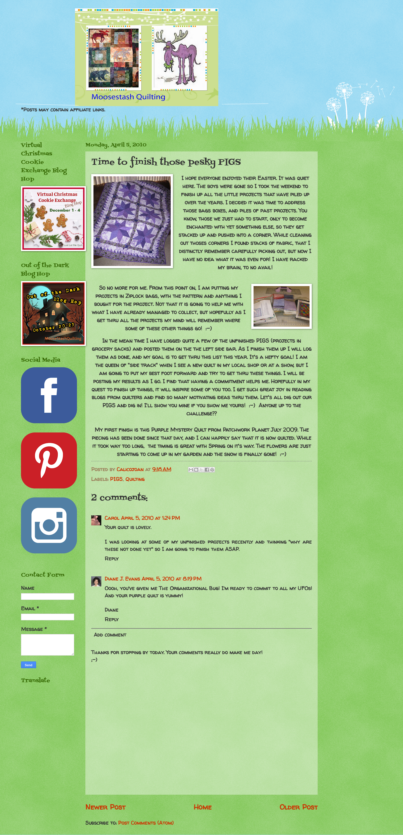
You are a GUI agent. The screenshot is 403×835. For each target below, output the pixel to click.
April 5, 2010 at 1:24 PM (150, 517)
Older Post (299, 807)
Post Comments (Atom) (146, 822)
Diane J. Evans (122, 578)
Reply (112, 558)
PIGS (116, 479)
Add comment (110, 634)
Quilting (134, 479)
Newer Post (105, 807)
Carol (112, 517)
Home (203, 807)
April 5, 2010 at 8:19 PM (172, 578)
